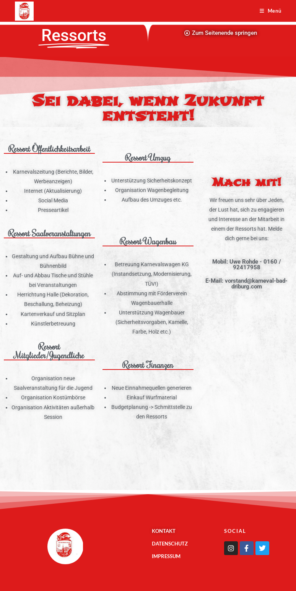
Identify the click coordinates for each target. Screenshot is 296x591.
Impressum (166, 556)
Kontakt (164, 531)
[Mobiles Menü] (270, 11)
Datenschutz (170, 544)
